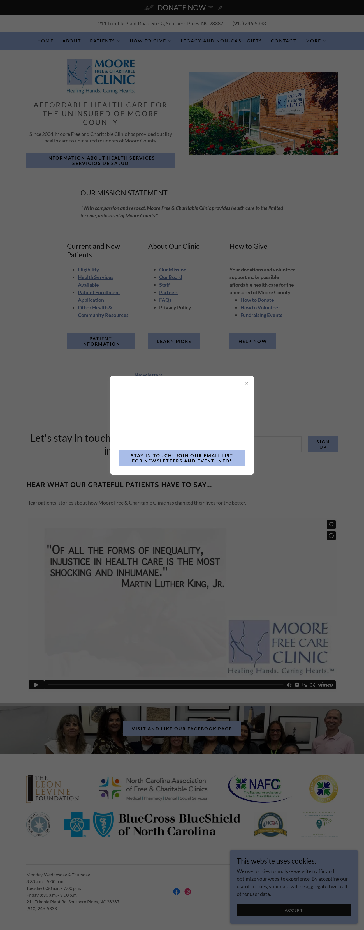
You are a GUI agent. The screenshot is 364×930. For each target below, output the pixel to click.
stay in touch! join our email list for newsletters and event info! (182, 458)
